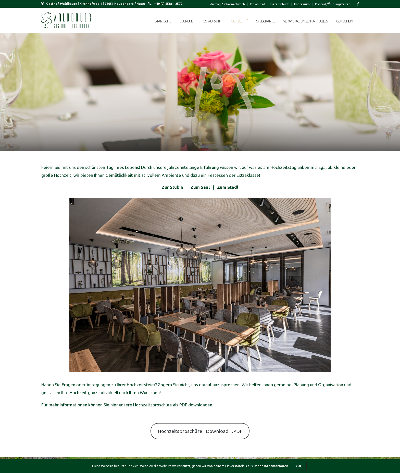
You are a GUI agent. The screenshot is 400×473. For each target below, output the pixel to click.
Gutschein (344, 21)
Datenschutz (279, 4)
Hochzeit (236, 21)
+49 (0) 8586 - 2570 (165, 3)
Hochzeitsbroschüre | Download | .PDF (200, 431)
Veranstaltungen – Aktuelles (305, 21)
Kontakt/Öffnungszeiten (332, 4)
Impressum (302, 4)
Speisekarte (265, 21)
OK (299, 466)
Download (257, 4)
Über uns (186, 21)
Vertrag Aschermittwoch (227, 4)
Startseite (163, 21)
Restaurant (211, 21)
